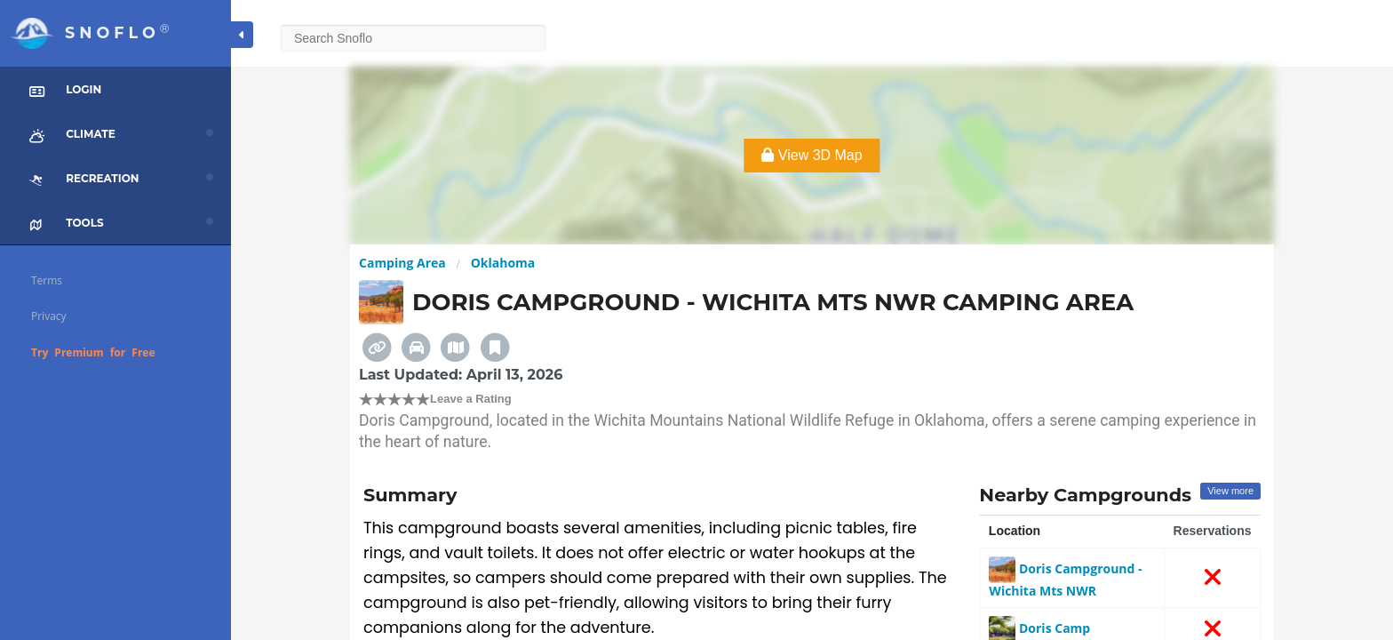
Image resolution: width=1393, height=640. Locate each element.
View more (1230, 490)
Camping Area (402, 262)
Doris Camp (1039, 628)
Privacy (49, 316)
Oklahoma (503, 262)
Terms (46, 280)
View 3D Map (811, 155)
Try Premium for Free (93, 352)
